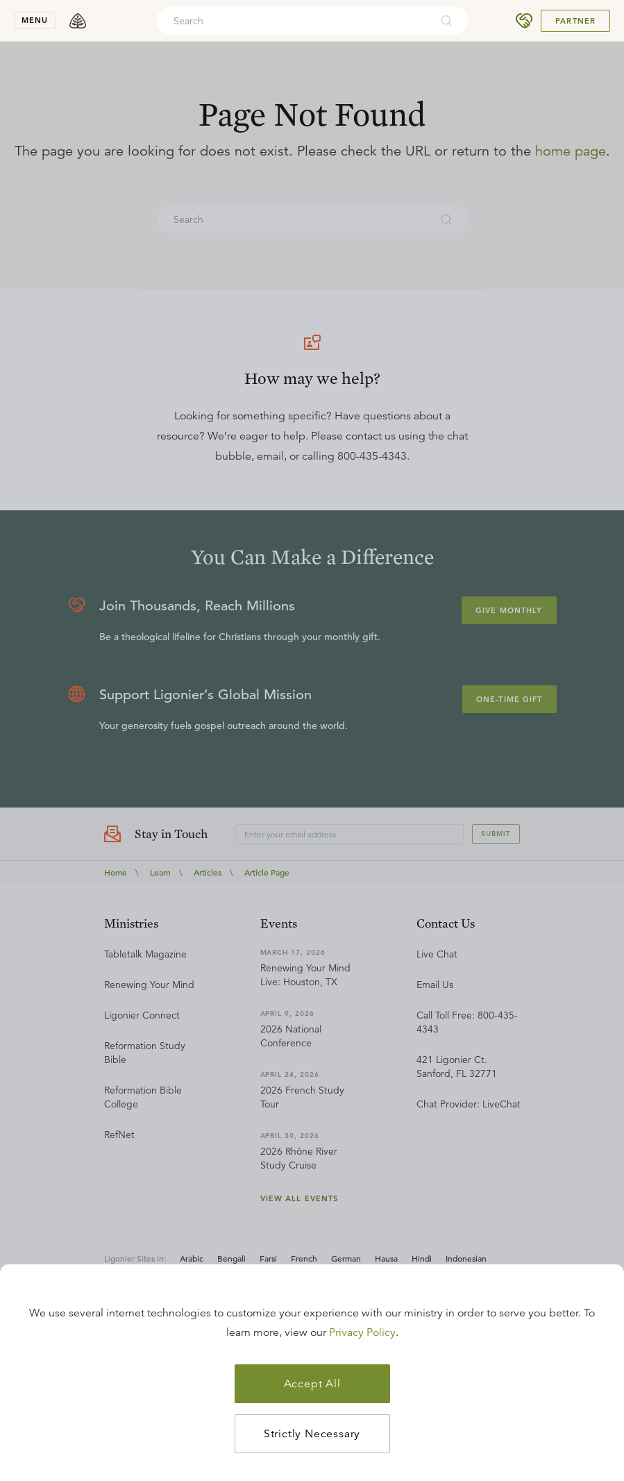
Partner (575, 21)
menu (35, 20)
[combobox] (294, 21)
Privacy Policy (362, 1332)
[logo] (78, 21)
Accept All (312, 1384)
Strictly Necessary (312, 1434)
